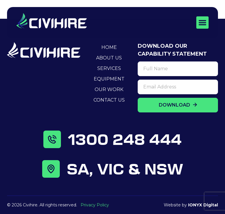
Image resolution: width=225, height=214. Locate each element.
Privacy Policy (95, 205)
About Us (109, 58)
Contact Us (109, 100)
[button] (202, 22)
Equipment (109, 79)
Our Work (109, 89)
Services (109, 68)
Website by (191, 205)
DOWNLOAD (178, 105)
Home (109, 47)
